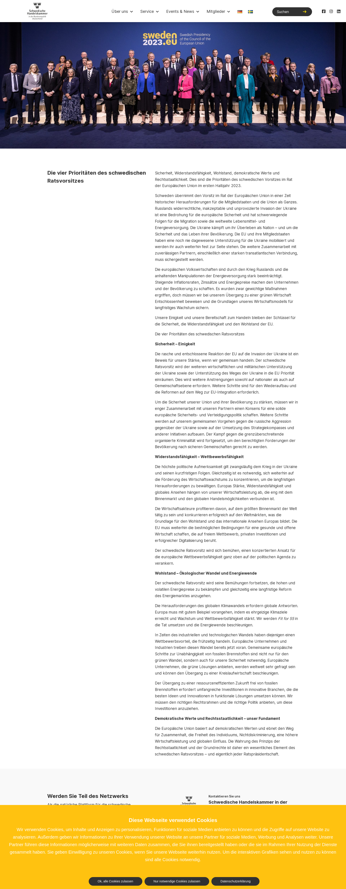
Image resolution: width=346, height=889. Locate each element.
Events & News (180, 11)
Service (147, 11)
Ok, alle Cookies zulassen (115, 881)
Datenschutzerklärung (235, 881)
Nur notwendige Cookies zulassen (177, 881)
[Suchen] (292, 11)
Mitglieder (216, 11)
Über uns (119, 11)
